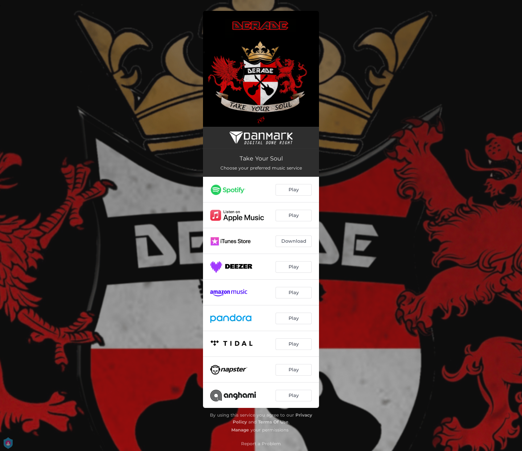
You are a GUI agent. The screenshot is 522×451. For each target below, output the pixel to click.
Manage (240, 430)
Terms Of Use (273, 422)
